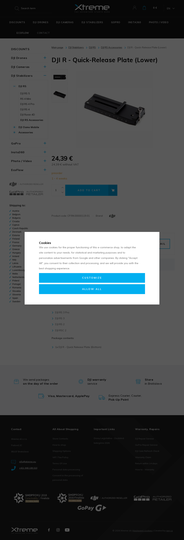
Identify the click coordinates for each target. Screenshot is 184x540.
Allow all (92, 289)
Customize (92, 277)
